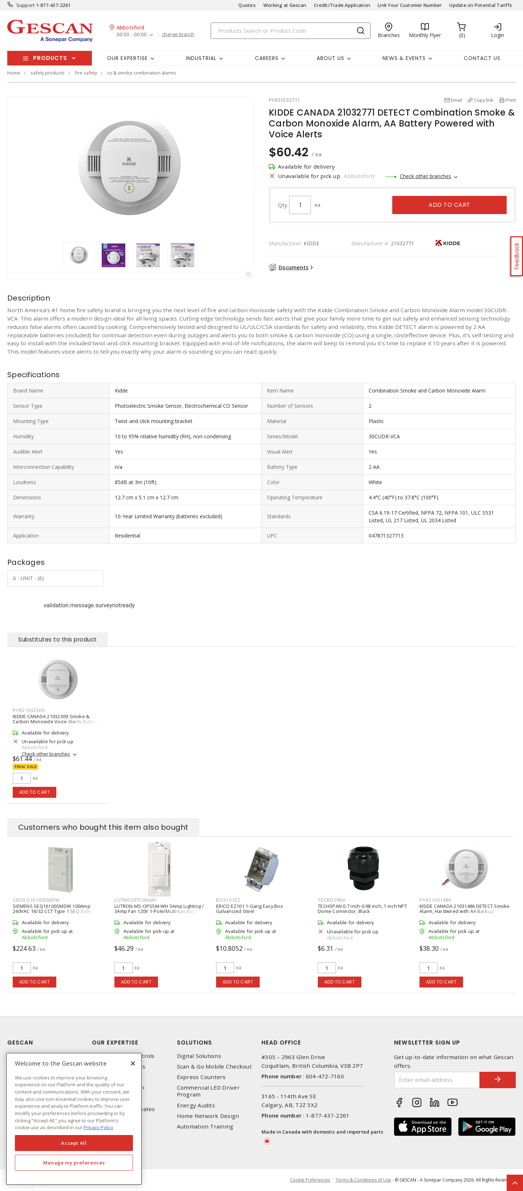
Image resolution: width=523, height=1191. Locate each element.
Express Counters (201, 1077)
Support (25, 5)
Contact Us (482, 58)
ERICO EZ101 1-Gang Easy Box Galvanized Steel (249, 908)
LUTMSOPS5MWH (135, 900)
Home (13, 72)
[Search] (290, 31)
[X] (133, 1063)
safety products (48, 72)
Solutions (194, 1042)
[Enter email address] (437, 1080)
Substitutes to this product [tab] (57, 639)
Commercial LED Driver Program (208, 1091)
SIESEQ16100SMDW (36, 900)
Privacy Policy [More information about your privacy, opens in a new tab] (98, 1127)
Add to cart (449, 205)
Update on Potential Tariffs (480, 5)
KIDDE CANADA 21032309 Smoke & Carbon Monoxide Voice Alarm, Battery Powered (56, 721)
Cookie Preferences (310, 1180)
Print (511, 100)
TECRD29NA (332, 900)
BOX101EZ (228, 900)
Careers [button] (267, 58)
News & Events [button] (404, 58)
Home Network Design (208, 1115)
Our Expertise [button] (127, 58)
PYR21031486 (435, 900)
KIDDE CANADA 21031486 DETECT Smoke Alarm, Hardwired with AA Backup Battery (464, 911)
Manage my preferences (74, 1162)
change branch (178, 34)
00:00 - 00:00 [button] (132, 35)
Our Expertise (115, 1042)
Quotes (247, 5)
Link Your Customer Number (410, 5)
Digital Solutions (199, 1056)
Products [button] (50, 58)
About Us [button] (330, 58)
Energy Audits (196, 1105)
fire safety (86, 72)
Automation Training (205, 1126)
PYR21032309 (28, 710)
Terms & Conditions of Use (363, 1180)
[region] (74, 1119)
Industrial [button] (201, 58)
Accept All (74, 1143)
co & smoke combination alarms (141, 72)
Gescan (20, 1042)
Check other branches (425, 176)
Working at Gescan (284, 5)
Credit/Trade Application (342, 5)
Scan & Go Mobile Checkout (214, 1066)
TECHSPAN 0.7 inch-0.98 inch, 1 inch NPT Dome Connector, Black (362, 908)
